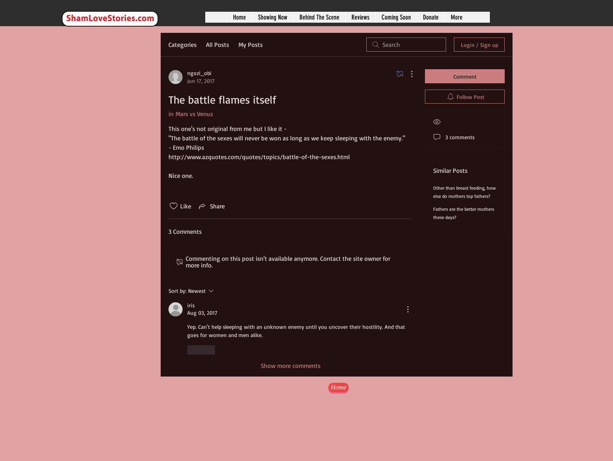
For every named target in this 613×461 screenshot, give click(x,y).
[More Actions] (407, 74)
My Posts (250, 44)
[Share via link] (211, 206)
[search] (406, 45)
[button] (272, 17)
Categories (182, 44)
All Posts (217, 44)
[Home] (338, 387)
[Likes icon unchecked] (173, 206)
